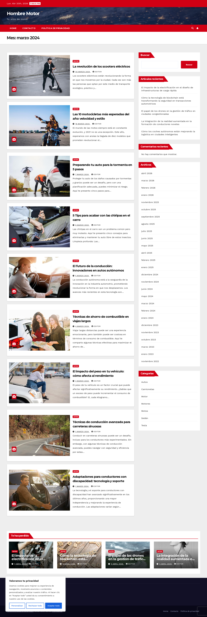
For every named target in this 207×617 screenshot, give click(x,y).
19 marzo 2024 (82, 124)
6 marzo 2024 (82, 225)
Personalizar (17, 606)
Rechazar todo (35, 606)
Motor (76, 61)
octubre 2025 (148, 209)
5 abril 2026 (117, 564)
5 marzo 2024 (82, 276)
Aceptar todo (54, 606)
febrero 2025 (148, 260)
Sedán (144, 418)
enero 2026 (147, 195)
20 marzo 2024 (83, 72)
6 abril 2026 (69, 564)
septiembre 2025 (150, 216)
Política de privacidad (56, 28)
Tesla (144, 425)
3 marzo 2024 (82, 381)
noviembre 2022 (150, 361)
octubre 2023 (148, 339)
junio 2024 (147, 289)
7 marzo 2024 (82, 174)
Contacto (29, 28)
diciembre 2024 (149, 274)
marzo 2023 (147, 347)
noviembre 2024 (150, 281)
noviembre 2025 (150, 202)
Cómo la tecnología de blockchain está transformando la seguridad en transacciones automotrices (166, 100)
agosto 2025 (148, 224)
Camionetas (147, 389)
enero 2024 (147, 318)
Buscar (145, 55)
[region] (35, 594)
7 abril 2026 (20, 564)
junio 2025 (147, 238)
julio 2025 (146, 231)
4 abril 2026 (165, 564)
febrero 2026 (148, 187)
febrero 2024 (148, 310)
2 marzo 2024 (82, 432)
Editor (97, 72)
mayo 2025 (147, 245)
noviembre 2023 (150, 332)
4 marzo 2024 (82, 326)
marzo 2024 (147, 303)
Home (13, 28)
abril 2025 (146, 253)
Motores (145, 403)
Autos (75, 159)
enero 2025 (147, 267)
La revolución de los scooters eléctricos (101, 66)
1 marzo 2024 (82, 486)
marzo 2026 (147, 180)
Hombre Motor (23, 13)
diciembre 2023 (149, 325)
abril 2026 (146, 173)
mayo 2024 (147, 296)
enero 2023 (147, 354)
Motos (144, 411)
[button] (192, 28)
